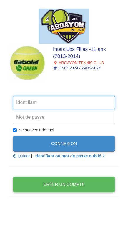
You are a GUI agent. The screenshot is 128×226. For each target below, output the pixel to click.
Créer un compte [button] (64, 184)
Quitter (21, 156)
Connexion (64, 143)
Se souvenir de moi (33, 130)
